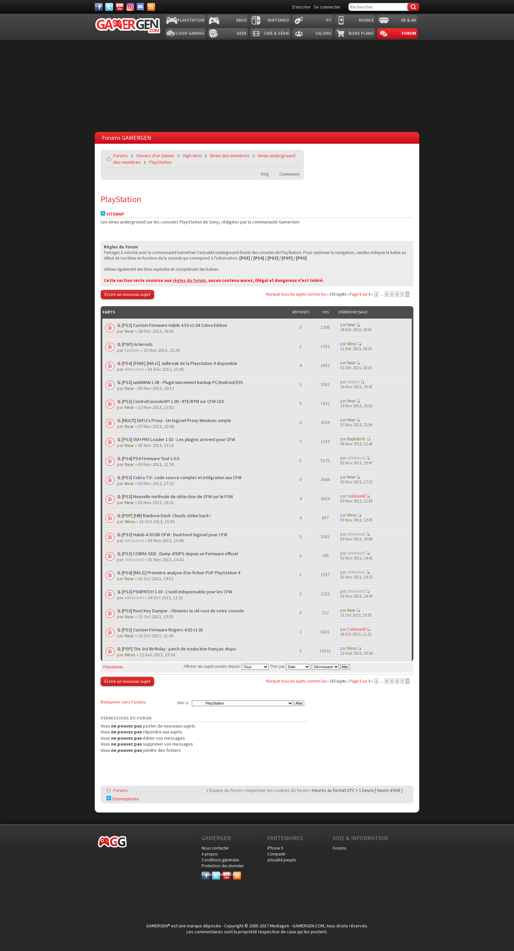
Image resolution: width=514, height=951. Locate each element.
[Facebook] (99, 7)
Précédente (113, 667)
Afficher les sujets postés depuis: (226, 666)
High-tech (192, 155)
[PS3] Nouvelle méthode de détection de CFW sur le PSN (177, 496)
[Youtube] (120, 7)
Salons (323, 33)
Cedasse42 (356, 496)
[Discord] (141, 7)
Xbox (241, 20)
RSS (236, 874)
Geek (241, 33)
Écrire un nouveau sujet (127, 294)
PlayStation (160, 162)
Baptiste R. (356, 439)
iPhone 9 (275, 848)
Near (129, 331)
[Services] (151, 7)
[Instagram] (130, 7)
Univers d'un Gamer (155, 155)
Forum (409, 33)
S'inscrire (301, 7)
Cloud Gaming (188, 33)
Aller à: (183, 703)
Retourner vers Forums (123, 702)
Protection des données (223, 866)
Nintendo (278, 20)
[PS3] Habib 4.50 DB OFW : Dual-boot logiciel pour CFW (174, 535)
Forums (120, 155)
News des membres (229, 155)
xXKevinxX (134, 369)
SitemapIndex (123, 799)
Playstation (190, 20)
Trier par (290, 666)
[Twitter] (109, 7)
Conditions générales (220, 860)
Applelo (132, 350)
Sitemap (112, 214)
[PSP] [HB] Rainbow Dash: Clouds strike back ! (166, 515)
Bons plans (361, 33)
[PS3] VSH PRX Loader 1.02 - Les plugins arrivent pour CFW (178, 439)
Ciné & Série (276, 33)
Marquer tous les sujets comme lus (296, 294)
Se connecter (327, 7)
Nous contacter (215, 848)
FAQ (265, 174)
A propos (210, 854)
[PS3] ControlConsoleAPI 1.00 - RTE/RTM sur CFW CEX (173, 401)
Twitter (216, 874)
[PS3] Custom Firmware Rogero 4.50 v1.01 (162, 630)
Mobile (366, 20)
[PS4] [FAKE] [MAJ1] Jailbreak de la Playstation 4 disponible (179, 363)
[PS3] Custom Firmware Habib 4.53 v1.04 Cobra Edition (174, 325)
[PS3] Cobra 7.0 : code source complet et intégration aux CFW (182, 477)
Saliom (353, 382)
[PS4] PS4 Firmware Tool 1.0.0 (150, 458)
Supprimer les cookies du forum (277, 790)
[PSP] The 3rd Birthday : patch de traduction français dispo (179, 649)
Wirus (352, 344)
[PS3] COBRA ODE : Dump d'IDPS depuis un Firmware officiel (180, 554)
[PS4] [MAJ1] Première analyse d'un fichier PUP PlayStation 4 (181, 573)
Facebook (205, 874)
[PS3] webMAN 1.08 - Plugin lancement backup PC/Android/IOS (182, 382)
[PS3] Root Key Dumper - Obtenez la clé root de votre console (183, 611)
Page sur (359, 294)
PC (328, 20)
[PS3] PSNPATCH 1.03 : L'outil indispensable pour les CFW (177, 592)
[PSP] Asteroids (137, 344)
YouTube (226, 874)
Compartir (276, 854)
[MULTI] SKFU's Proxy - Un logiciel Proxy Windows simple (176, 420)
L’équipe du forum (224, 790)
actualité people (281, 860)
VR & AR (408, 20)
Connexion (289, 174)
